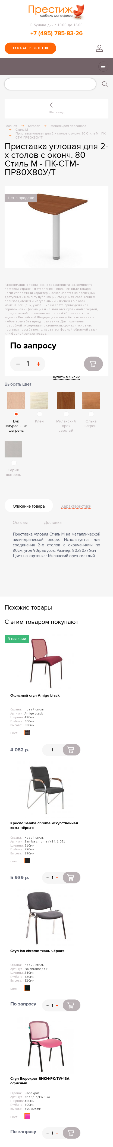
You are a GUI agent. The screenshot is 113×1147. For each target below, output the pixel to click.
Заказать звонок (30, 48)
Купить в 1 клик (66, 377)
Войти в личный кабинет (99, 48)
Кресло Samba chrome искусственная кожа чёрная (44, 825)
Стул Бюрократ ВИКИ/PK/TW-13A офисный (40, 1080)
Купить (93, 364)
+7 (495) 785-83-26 (56, 33)
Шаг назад (56, 112)
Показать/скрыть (103, 67)
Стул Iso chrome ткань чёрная (37, 951)
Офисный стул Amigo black (34, 695)
